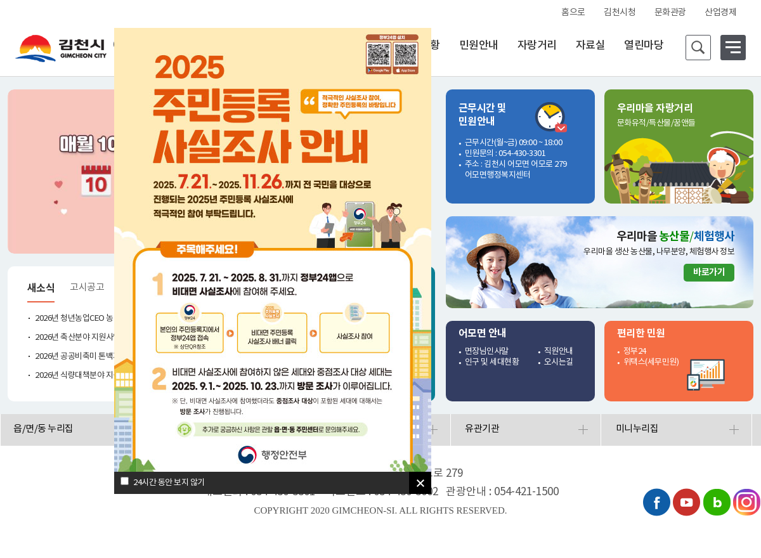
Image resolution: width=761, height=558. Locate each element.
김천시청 (619, 13)
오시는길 (558, 362)
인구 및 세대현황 (492, 362)
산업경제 (720, 13)
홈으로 (573, 13)
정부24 (634, 351)
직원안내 (558, 351)
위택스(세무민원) (651, 362)
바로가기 (709, 272)
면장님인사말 (487, 351)
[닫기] (420, 483)
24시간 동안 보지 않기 (169, 483)
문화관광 (670, 13)
